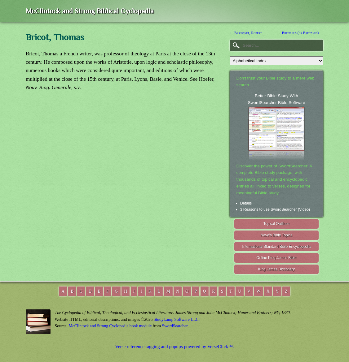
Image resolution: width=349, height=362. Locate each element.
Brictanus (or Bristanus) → (302, 33)
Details (246, 203)
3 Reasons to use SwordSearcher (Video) (275, 209)
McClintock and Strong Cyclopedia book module (110, 326)
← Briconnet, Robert (246, 33)
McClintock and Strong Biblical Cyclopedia (90, 11)
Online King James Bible (276, 258)
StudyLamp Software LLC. (177, 319)
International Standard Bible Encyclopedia (276, 246)
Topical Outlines (276, 224)
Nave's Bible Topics (277, 235)
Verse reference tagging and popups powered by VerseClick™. (174, 346)
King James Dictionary (276, 269)
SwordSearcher (174, 326)
